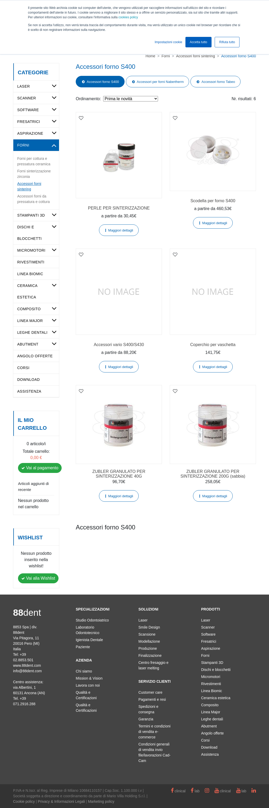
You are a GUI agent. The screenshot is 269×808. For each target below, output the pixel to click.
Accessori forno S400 (103, 82)
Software (28, 110)
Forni (23, 145)
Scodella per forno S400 (212, 201)
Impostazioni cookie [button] (168, 42)
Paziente (83, 647)
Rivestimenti (30, 262)
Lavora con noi (88, 685)
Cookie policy (24, 801)
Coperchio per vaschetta (212, 344)
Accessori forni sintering (29, 186)
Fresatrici (28, 122)
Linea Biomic (30, 274)
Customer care (150, 692)
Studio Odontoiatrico (92, 620)
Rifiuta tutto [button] (227, 42)
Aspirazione (30, 133)
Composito (29, 309)
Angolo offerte (35, 356)
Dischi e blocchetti (216, 670)
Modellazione (149, 641)
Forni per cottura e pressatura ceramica (33, 161)
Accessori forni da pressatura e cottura (33, 199)
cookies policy (128, 17)
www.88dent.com (27, 665)
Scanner (26, 98)
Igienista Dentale (89, 640)
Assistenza (29, 391)
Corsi (23, 368)
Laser (23, 86)
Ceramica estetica (215, 698)
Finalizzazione (150, 655)
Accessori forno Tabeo (218, 82)
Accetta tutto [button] (198, 42)
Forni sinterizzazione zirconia (34, 174)
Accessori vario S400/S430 (119, 344)
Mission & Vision (89, 678)
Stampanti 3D (31, 215)
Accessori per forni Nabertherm (160, 82)
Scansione (146, 634)
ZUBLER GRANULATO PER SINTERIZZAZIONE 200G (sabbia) (212, 473)
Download (28, 379)
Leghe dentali (32, 332)
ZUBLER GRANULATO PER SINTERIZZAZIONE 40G (118, 473)
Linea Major (30, 321)
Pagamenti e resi (152, 699)
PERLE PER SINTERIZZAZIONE (119, 208)
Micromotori (31, 250)
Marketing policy (101, 801)
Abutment (27, 344)
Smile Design (149, 627)
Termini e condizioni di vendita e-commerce (154, 731)
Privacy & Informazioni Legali (61, 801)
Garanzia (145, 719)
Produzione (147, 648)
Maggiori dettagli (120, 230)
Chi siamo (84, 671)
